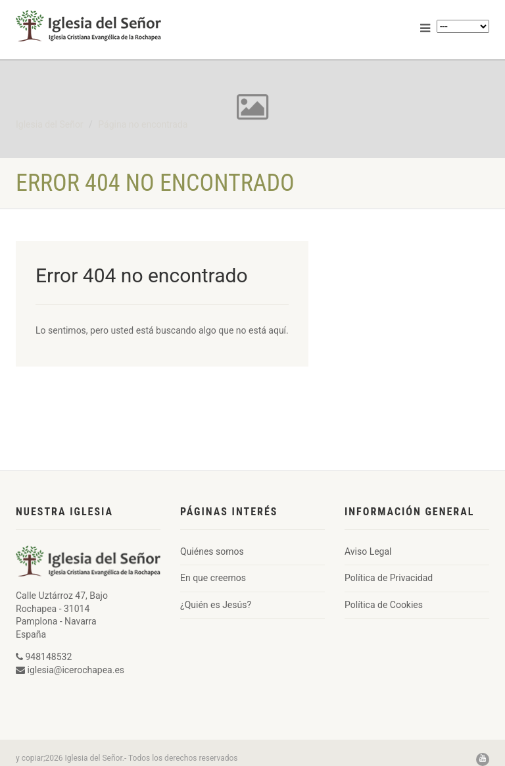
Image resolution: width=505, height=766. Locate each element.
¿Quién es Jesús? (215, 605)
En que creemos (213, 578)
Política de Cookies (384, 605)
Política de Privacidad (389, 578)
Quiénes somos (212, 551)
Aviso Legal (368, 551)
